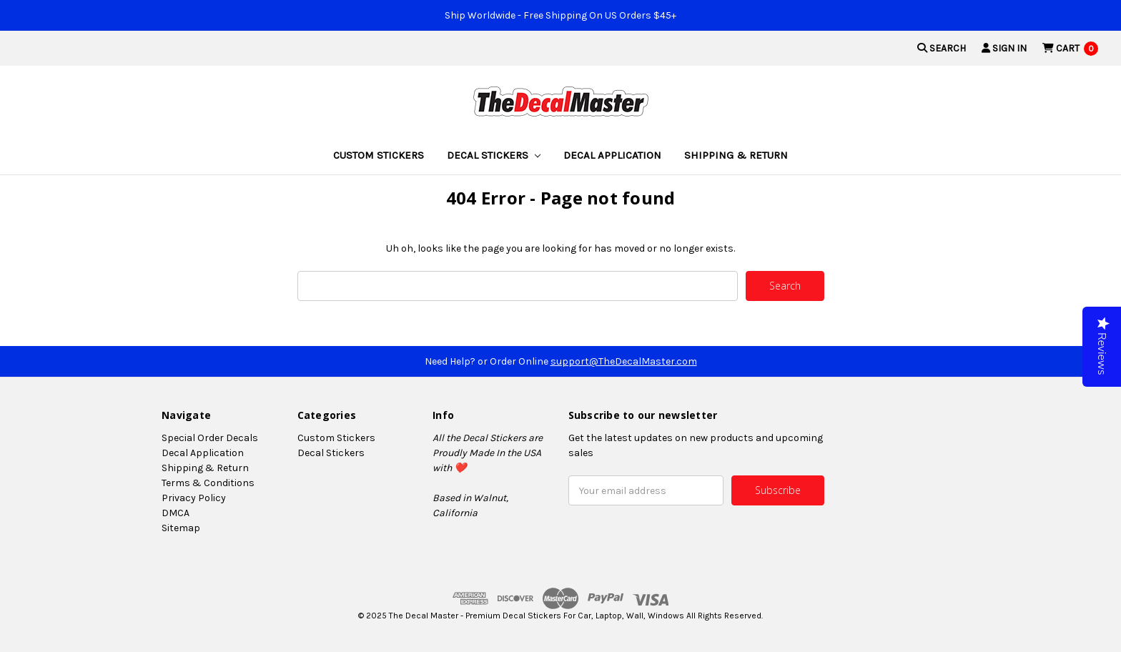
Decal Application (612, 155)
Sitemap (181, 528)
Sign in (1004, 48)
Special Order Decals (210, 438)
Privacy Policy (194, 498)
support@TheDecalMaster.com (623, 361)
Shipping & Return (736, 155)
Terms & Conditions (208, 483)
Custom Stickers (378, 155)
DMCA (175, 513)
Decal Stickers (493, 155)
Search (941, 48)
